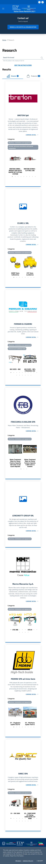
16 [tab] (31, 375)
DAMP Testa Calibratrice (15, 274)
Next (40, 163)
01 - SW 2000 (15, 813)
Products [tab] (33, 76)
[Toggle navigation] (3, 9)
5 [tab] (24, 176)
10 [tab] (37, 372)
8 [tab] (32, 176)
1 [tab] (12, 176)
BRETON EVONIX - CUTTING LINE (30, 170)
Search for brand (8, 57)
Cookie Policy (28, 861)
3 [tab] (18, 176)
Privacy (18, 861)
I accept (40, 861)
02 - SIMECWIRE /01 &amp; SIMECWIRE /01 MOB (30, 816)
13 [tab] (22, 375)
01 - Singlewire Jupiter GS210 (15, 724)
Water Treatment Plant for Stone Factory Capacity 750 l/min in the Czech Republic (15, 463)
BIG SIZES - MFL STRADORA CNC (29, 370)
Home (4, 40)
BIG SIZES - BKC (15, 369)
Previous (6, 163)
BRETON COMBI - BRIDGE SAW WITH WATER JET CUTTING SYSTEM (15, 171)
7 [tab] (30, 176)
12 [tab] (19, 375)
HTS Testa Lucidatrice (30, 274)
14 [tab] (25, 375)
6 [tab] (27, 176)
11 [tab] (17, 375)
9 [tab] (35, 176)
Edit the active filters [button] (23, 65)
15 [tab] (28, 375)
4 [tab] (21, 176)
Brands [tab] (12, 76)
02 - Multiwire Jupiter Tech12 (30, 724)
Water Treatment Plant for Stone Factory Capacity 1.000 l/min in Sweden (30, 463)
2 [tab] (15, 176)
